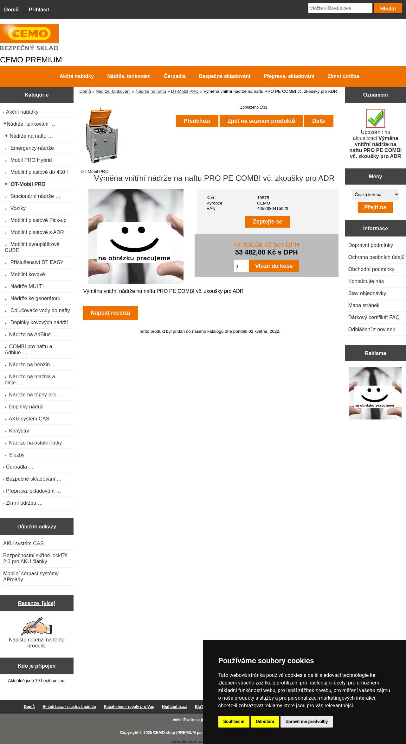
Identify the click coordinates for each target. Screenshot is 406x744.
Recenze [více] (36, 603)
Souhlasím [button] (234, 721)
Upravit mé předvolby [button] (307, 721)
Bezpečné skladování (224, 76)
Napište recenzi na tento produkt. (37, 632)
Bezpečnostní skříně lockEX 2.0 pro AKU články (35, 558)
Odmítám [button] (265, 721)
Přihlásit (39, 9)
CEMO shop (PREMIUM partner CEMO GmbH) (195, 732)
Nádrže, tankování (113, 91)
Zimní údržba (343, 76)
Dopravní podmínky (370, 245)
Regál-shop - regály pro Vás (129, 706)
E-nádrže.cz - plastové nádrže (69, 706)
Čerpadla (174, 76)
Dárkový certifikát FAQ (374, 317)
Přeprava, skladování (289, 76)
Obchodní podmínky (371, 269)
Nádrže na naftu (150, 91)
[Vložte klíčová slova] (340, 8)
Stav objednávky (367, 293)
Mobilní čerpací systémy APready (31, 576)
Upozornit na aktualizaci (375, 134)
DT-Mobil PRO (185, 91)
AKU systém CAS (23, 543)
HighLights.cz (174, 706)
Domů (11, 9)
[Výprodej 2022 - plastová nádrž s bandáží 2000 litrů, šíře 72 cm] (375, 394)
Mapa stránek (364, 305)
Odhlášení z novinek (371, 329)
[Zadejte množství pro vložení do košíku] (241, 266)
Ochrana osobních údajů (376, 257)
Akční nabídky (77, 76)
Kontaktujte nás (366, 281)
